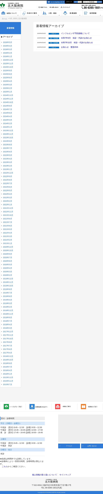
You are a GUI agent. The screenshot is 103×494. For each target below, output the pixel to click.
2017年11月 (8, 335)
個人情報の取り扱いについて (44, 475)
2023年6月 (7, 152)
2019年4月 (7, 300)
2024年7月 (7, 109)
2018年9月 (7, 317)
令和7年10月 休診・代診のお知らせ (77, 42)
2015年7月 (7, 384)
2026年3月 (7, 49)
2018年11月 (8, 314)
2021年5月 (7, 229)
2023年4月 (7, 159)
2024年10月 (8, 102)
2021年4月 (7, 233)
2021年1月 (7, 243)
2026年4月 (7, 46)
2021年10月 (8, 215)
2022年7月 (7, 183)
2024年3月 (7, 120)
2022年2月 (7, 201)
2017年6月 (7, 349)
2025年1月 (7, 92)
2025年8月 (7, 74)
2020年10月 (8, 250)
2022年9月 (7, 176)
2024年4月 (7, 116)
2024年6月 (7, 113)
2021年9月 (7, 219)
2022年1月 (7, 205)
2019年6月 (7, 296)
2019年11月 (8, 282)
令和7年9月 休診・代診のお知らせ (76, 38)
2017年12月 (8, 332)
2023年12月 (8, 130)
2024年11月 (8, 99)
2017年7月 (7, 346)
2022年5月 (7, 190)
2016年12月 (8, 356)
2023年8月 (7, 145)
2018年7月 (7, 321)
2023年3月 (7, 162)
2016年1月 (7, 374)
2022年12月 (8, 173)
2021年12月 (8, 208)
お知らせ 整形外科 (70, 47)
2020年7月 (7, 257)
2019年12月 (8, 279)
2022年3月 (7, 197)
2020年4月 (7, 268)
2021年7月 (7, 222)
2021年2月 (7, 240)
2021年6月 (7, 226)
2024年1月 (7, 127)
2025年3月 (7, 85)
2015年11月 (8, 381)
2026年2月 (7, 53)
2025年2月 (7, 88)
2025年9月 (7, 70)
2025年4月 (7, 81)
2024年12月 (8, 95)
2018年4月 (7, 324)
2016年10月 (8, 360)
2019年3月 (7, 303)
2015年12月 (8, 377)
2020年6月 (7, 261)
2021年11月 (8, 212)
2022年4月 (7, 194)
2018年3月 (7, 328)
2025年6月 (7, 78)
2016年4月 (7, 370)
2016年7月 (7, 367)
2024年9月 (7, 106)
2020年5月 (7, 264)
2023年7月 (7, 148)
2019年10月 (8, 286)
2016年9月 (7, 363)
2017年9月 (7, 342)
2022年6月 (7, 187)
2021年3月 (7, 236)
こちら (5, 466)
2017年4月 (7, 353)
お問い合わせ (92, 446)
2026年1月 (7, 56)
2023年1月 (7, 169)
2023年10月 (8, 138)
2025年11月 (8, 63)
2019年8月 (7, 289)
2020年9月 (7, 254)
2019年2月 (7, 307)
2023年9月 (7, 141)
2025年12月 (8, 60)
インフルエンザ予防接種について (75, 33)
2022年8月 (7, 180)
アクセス (69, 446)
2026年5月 (7, 42)
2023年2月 (7, 166)
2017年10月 (8, 339)
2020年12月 (8, 247)
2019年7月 (7, 293)
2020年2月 (7, 275)
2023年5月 (7, 155)
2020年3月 (7, 272)
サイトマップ (65, 475)
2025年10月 (8, 67)
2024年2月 (7, 123)
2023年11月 (8, 134)
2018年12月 (8, 310)
